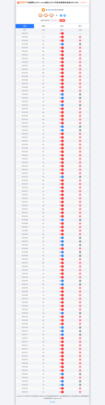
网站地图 (52, 402)
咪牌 (62, 20)
